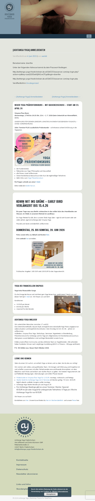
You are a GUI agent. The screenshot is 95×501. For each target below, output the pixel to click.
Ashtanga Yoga (24, 498)
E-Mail (27, 297)
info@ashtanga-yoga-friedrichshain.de (29, 449)
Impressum (21, 464)
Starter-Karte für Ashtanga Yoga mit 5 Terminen (33, 380)
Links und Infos (23, 484)
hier (47, 235)
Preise (74, 400)
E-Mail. (38, 182)
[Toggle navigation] (89, 36)
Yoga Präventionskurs (35, 178)
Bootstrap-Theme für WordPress (41, 498)
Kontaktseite (22, 460)
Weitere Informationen (60, 491)
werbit (44, 56)
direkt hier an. (30, 186)
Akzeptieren (51, 494)
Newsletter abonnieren (27, 474)
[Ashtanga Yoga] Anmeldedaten (29, 97)
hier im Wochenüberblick (54, 400)
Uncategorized (32, 83)
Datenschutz (22, 469)
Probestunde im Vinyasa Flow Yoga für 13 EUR (32, 378)
